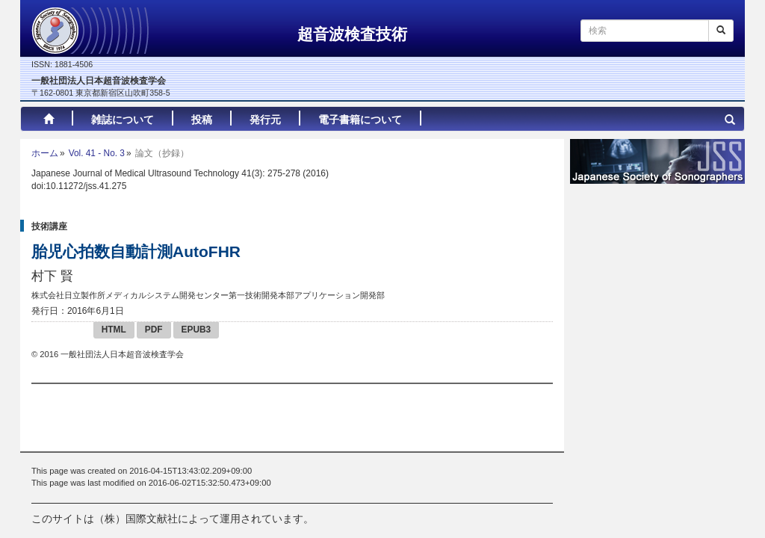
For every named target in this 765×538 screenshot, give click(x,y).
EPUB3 (196, 329)
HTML (114, 329)
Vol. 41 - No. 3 (97, 153)
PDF (154, 329)
